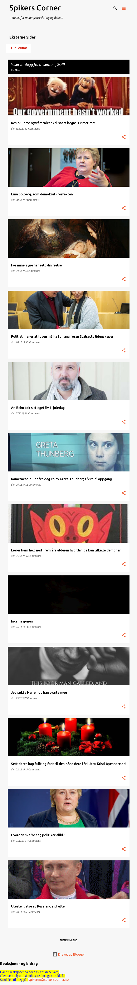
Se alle (15, 70)
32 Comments (32, 128)
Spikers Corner (35, 7)
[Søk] (115, 8)
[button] (123, 137)
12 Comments (33, 484)
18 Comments (32, 413)
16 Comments (33, 556)
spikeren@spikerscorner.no (48, 979)
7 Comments (32, 199)
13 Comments (33, 627)
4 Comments (32, 270)
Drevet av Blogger (68, 954)
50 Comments (33, 342)
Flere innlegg (68, 940)
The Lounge (19, 48)
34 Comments (33, 840)
